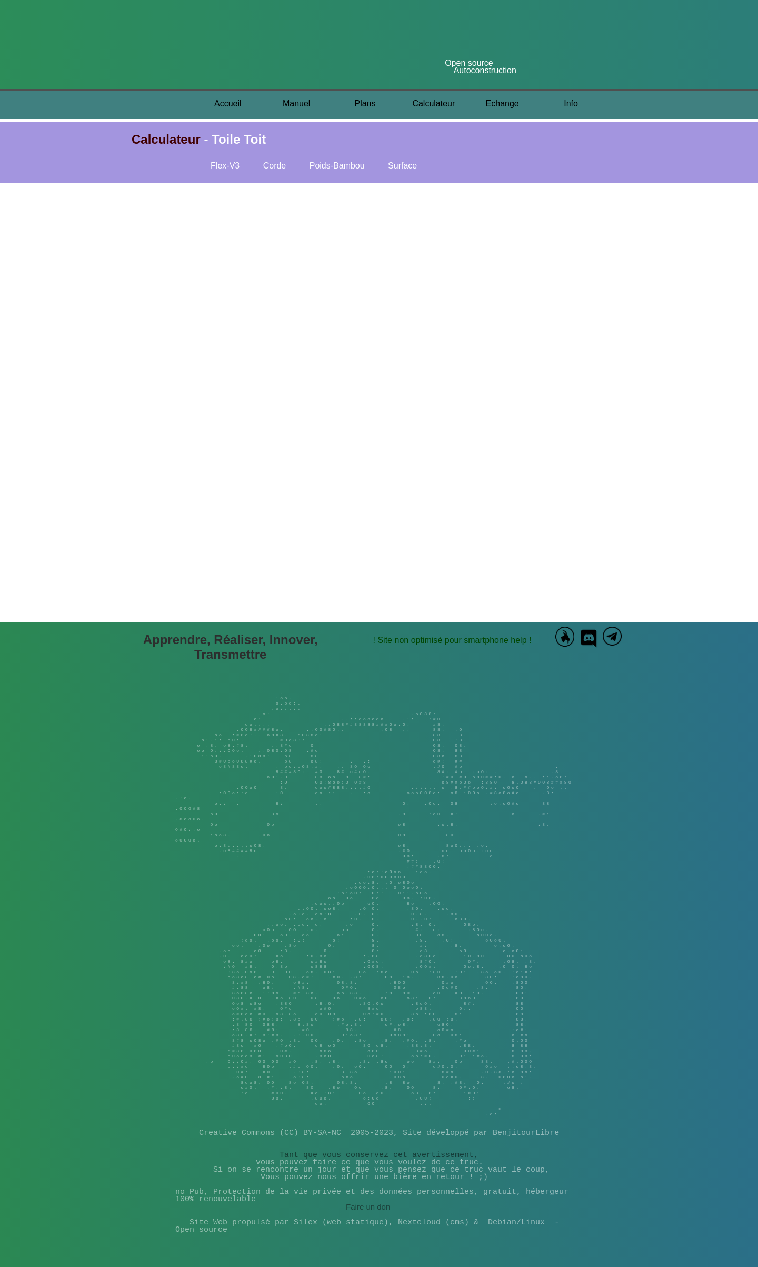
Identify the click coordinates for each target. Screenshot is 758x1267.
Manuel (296, 103)
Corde (274, 165)
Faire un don (368, 1207)
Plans (364, 103)
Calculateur (433, 103)
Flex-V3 (225, 165)
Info (571, 103)
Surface (402, 165)
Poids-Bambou (338, 165)
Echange (502, 103)
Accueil (228, 103)
